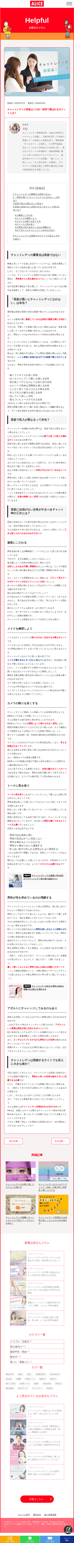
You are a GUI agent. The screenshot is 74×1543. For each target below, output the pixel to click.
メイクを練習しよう (26, 218)
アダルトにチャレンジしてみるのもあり (35, 230)
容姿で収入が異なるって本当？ (28, 203)
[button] (68, 1530)
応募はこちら (36, 1499)
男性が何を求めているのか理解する (33, 227)
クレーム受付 (24, 1515)
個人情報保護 (50, 1515)
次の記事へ (61, 1141)
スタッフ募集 (67, 1539)
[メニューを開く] (69, 4)
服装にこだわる (24, 215)
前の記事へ (13, 1141)
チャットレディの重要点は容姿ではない (32, 194)
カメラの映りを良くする (28, 221)
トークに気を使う (25, 224)
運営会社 (37, 1515)
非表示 (40, 188)
